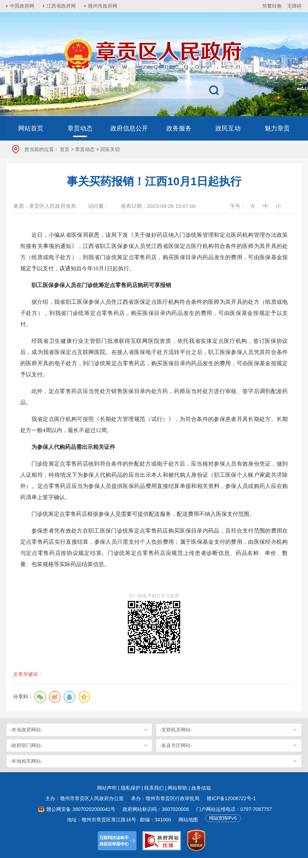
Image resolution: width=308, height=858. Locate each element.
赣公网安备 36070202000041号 (80, 809)
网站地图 (188, 819)
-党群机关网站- (176, 729)
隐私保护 (130, 788)
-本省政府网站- (26, 729)
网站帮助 (177, 788)
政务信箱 (201, 788)
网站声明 (107, 788)
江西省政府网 (61, 6)
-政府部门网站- (26, 745)
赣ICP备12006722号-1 (231, 798)
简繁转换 (272, 6)
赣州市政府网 (102, 6)
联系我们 (154, 788)
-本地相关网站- (26, 761)
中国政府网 (22, 6)
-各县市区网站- (176, 745)
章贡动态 (85, 149)
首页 (64, 149)
